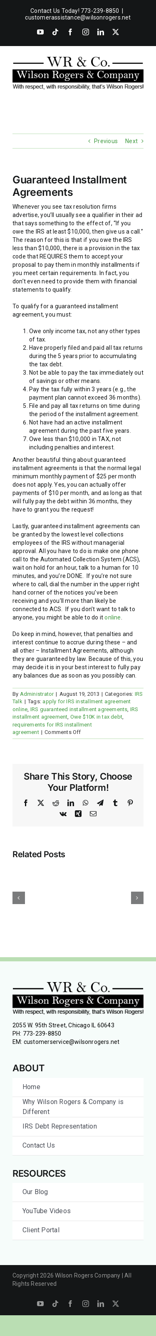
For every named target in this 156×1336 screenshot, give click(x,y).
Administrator (37, 694)
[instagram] (85, 1303)
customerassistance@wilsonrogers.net (78, 17)
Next (131, 141)
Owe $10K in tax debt (96, 717)
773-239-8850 (42, 1033)
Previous (106, 141)
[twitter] (115, 1303)
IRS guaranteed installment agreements (79, 709)
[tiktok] (55, 1303)
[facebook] (70, 1303)
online (112, 617)
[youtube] (40, 1303)
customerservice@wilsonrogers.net (72, 1042)
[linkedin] (100, 1303)
